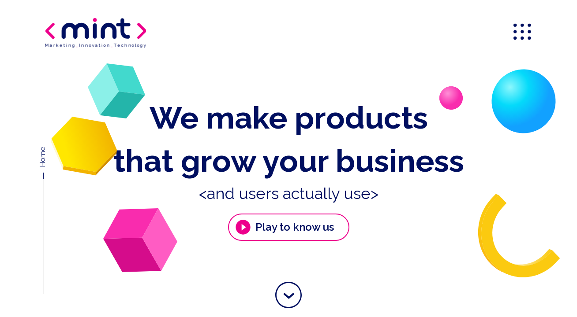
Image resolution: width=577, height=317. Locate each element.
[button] (288, 295)
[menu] (523, 33)
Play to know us (284, 227)
